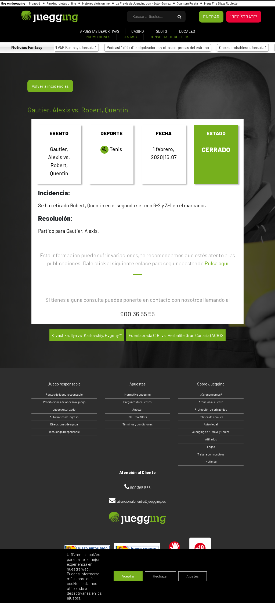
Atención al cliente (211, 402)
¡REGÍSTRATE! (243, 16)
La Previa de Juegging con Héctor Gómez (143, 3)
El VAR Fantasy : (77, 47)
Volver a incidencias (50, 86)
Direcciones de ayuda (64, 424)
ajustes (73, 597)
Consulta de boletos (169, 37)
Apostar (137, 409)
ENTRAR (211, 16)
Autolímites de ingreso (64, 417)
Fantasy (130, 37)
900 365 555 (140, 487)
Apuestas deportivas (99, 31)
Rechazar (160, 576)
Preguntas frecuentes (137, 402)
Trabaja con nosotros (210, 454)
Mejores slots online (96, 3)
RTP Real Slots (137, 417)
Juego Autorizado (64, 409)
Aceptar (128, 576)
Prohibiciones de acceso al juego (64, 402)
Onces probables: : (245, 47)
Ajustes (192, 576)
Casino (137, 31)
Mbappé (35, 3)
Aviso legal (211, 424)
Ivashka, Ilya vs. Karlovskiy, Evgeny (87, 335)
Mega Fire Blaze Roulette (220, 3)
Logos (211, 446)
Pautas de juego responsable (64, 394)
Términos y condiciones (137, 424)
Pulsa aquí (216, 263)
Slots (161, 31)
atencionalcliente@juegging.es (141, 501)
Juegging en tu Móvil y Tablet (210, 431)
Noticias (210, 461)
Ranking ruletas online (61, 3)
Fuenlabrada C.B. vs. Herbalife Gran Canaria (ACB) (176, 335)
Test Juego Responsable (64, 431)
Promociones (98, 37)
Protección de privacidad (211, 409)
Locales (187, 31)
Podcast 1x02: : (160, 47)
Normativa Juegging (137, 394)
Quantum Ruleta (187, 3)
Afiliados (211, 439)
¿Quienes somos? (211, 394)
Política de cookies (211, 417)
